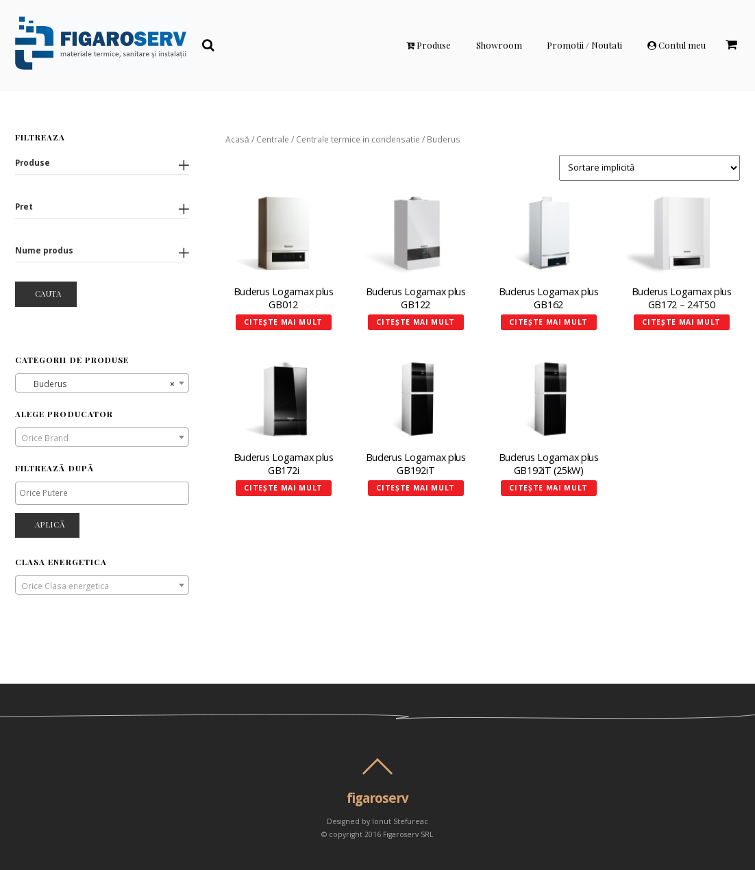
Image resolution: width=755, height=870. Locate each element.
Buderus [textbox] (98, 383)
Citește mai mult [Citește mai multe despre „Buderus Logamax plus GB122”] (415, 322)
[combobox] (102, 383)
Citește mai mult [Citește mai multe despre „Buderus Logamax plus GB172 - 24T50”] (681, 322)
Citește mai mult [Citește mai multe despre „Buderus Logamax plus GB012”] (283, 322)
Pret (24, 206)
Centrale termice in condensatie (358, 139)
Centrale (272, 139)
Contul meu (676, 45)
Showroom (499, 45)
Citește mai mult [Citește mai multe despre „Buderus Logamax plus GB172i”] (283, 488)
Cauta (48, 293)
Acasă (237, 139)
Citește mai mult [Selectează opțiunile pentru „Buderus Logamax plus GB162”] (548, 322)
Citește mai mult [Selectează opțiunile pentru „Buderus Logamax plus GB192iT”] (415, 488)
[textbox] (102, 437)
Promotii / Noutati (584, 45)
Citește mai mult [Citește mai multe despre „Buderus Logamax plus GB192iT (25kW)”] (548, 488)
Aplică (50, 524)
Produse (428, 45)
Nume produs (44, 250)
